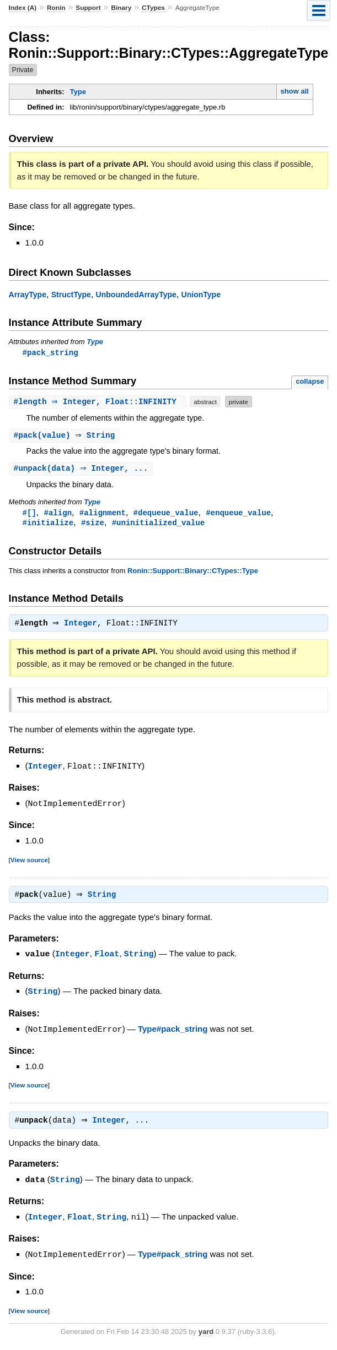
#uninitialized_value (158, 525)
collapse (310, 382)
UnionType (201, 294)
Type (78, 92)
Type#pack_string (172, 1032)
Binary (121, 8)
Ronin (56, 8)
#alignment (102, 514)
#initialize (48, 525)
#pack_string (50, 352)
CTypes (153, 8)
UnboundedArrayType (136, 294)
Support (88, 8)
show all (294, 91)
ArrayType (27, 294)
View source (29, 862)
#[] (29, 514)
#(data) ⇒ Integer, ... (82, 470)
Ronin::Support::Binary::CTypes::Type (192, 573)
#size (92, 525)
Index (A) (23, 8)
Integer (83, 627)
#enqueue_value (238, 514)
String (104, 898)
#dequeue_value (166, 514)
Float (106, 957)
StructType (71, 294)
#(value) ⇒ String (66, 436)
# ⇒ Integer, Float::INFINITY (99, 402)
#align (58, 514)
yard (206, 1333)
